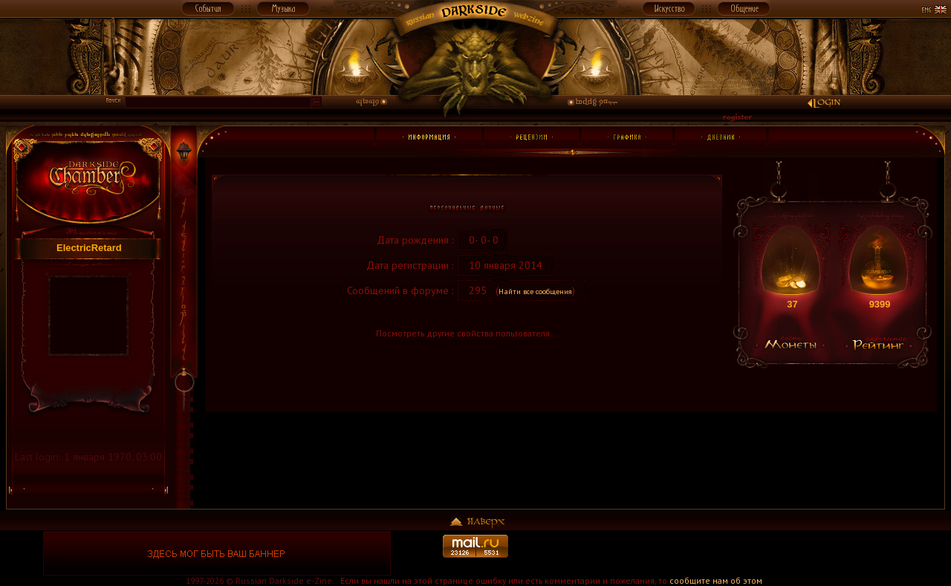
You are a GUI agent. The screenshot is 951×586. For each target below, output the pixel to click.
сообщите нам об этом (715, 580)
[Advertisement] (734, 553)
